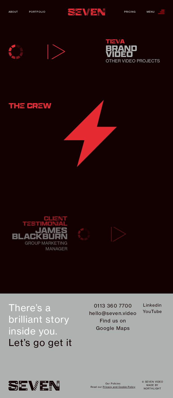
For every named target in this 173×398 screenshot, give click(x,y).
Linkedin (152, 305)
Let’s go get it (40, 342)
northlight (152, 388)
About (13, 11)
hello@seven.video (113, 313)
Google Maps (113, 328)
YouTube (152, 311)
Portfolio (37, 11)
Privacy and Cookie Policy (119, 387)
